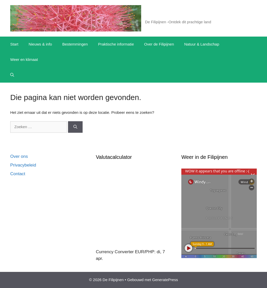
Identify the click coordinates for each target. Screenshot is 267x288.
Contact (17, 173)
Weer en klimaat (24, 59)
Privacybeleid (23, 165)
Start (14, 44)
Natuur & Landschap (201, 44)
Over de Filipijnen (159, 44)
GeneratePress (165, 280)
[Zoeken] (75, 127)
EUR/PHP (144, 251)
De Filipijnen (164, 15)
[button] (12, 75)
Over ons (19, 156)
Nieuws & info (40, 44)
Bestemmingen (75, 44)
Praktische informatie (116, 44)
